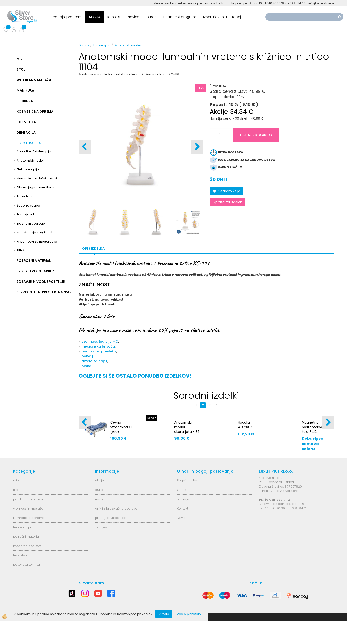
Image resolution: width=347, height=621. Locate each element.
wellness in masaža (28, 508)
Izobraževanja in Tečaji (222, 16)
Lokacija (183, 499)
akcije (99, 480)
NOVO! (151, 418)
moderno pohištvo (27, 546)
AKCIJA (94, 16)
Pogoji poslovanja (190, 480)
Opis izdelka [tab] (93, 248)
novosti (100, 499)
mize (16, 480)
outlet (99, 490)
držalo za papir (94, 361)
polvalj (87, 356)
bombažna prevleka (98, 351)
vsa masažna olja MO (99, 341)
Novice (133, 16)
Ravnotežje (25, 196)
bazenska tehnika (26, 564)
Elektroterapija (28, 169)
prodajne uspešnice (110, 518)
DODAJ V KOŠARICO (256, 135)
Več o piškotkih (189, 614)
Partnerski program (179, 16)
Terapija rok (26, 214)
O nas (151, 16)
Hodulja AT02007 (245, 424)
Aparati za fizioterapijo (34, 151)
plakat (87, 366)
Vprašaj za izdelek (227, 202)
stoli (16, 490)
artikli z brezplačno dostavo (116, 508)
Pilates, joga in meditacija (36, 187)
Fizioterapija (102, 45)
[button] (197, 147)
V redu (164, 614)
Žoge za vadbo (28, 205)
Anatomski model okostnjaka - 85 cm (186, 429)
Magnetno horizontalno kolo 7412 (312, 427)
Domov (84, 45)
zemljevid (102, 527)
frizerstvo (20, 555)
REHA (20, 250)
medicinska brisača (98, 346)
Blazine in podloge (31, 223)
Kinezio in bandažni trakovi (37, 178)
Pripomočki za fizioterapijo (37, 241)
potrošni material (26, 536)
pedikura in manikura (29, 499)
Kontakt (114, 16)
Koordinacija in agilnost (34, 232)
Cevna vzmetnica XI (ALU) (121, 427)
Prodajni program (67, 16)
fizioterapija (22, 527)
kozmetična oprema (28, 518)
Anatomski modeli (30, 160)
